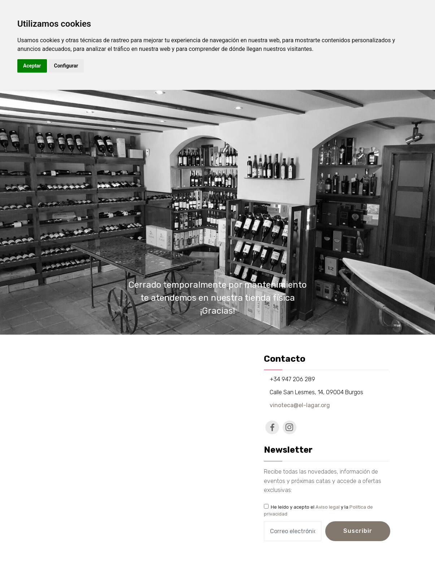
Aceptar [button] (32, 66)
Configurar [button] (66, 66)
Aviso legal (328, 507)
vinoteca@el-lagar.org (300, 405)
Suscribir (357, 530)
